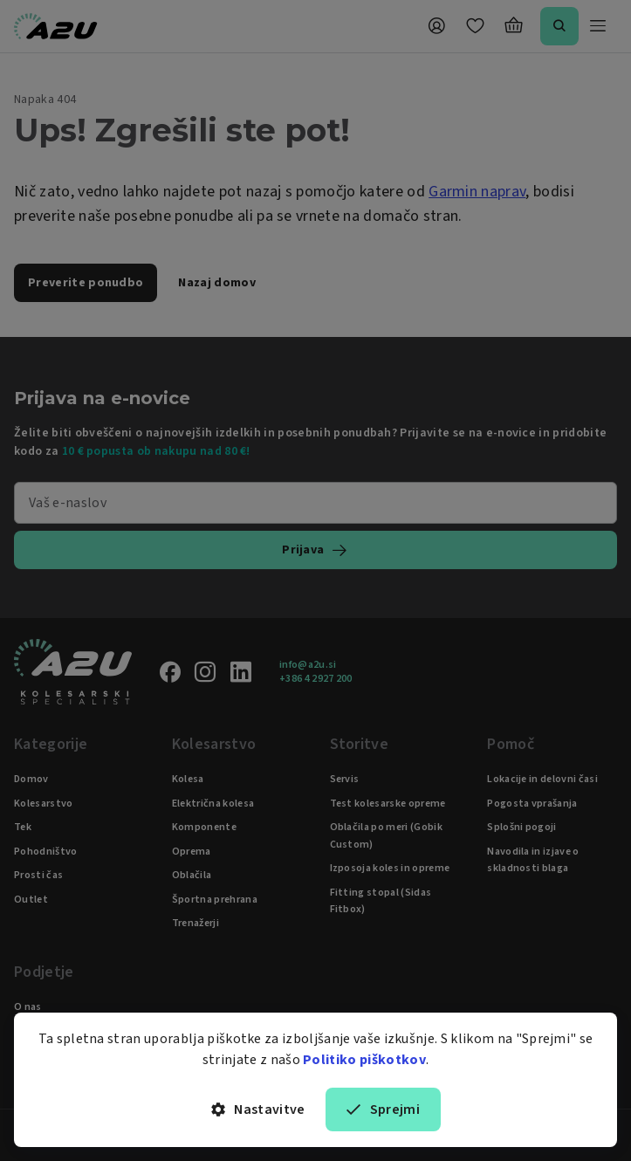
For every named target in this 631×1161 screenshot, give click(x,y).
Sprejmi (383, 1109)
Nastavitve (258, 1109)
